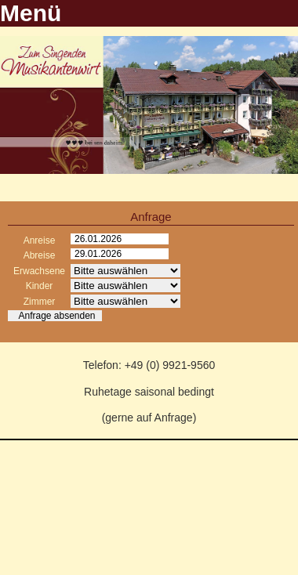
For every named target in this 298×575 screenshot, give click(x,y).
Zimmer (40, 301)
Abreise (40, 255)
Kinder (39, 285)
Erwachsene (39, 271)
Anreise (40, 240)
